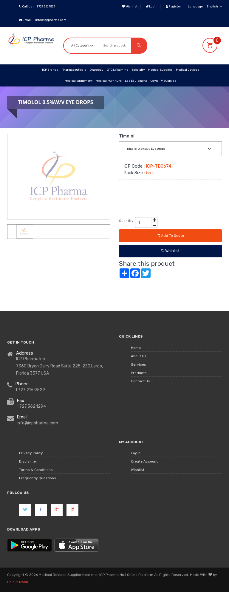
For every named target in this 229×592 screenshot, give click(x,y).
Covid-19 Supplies (163, 81)
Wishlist (129, 6)
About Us (138, 356)
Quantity (126, 221)
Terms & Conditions (36, 470)
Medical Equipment (78, 81)
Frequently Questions (37, 478)
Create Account (144, 462)
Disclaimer (28, 462)
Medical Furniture (109, 81)
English (214, 6)
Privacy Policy (31, 453)
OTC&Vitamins (117, 70)
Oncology (96, 70)
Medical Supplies (160, 70)
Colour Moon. (18, 582)
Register (173, 6)
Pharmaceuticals (73, 70)
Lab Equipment (136, 81)
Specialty (138, 70)
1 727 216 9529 (46, 6)
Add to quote (170, 236)
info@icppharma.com (50, 20)
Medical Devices (187, 70)
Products (139, 373)
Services (138, 365)
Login (151, 6)
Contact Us (140, 381)
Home (136, 348)
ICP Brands (50, 70)
